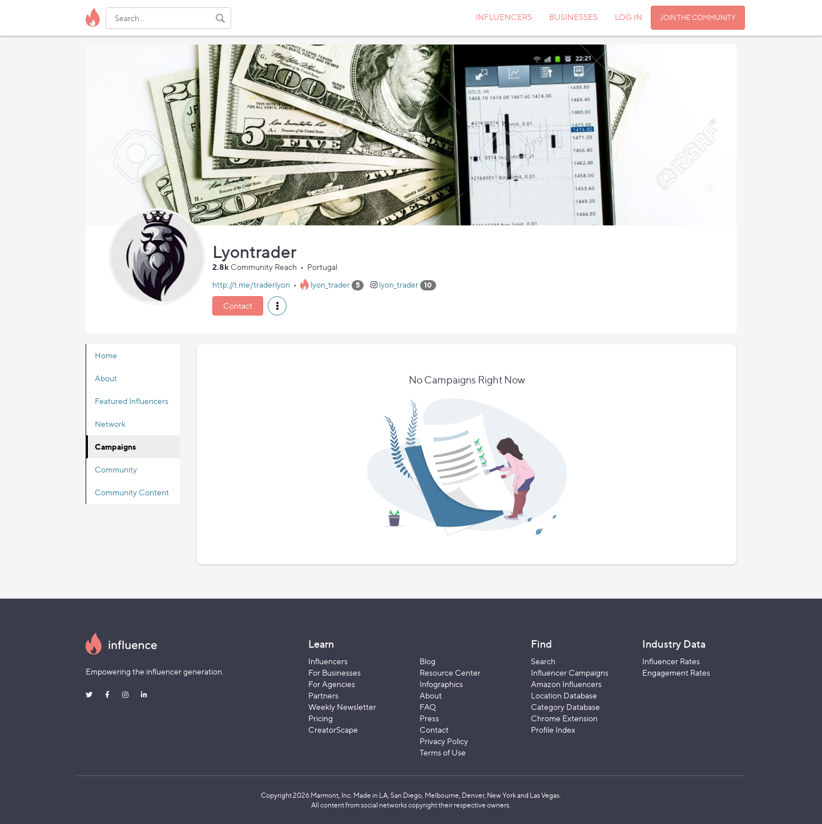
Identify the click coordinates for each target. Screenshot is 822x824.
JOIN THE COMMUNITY (698, 17)
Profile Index (553, 729)
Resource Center (450, 672)
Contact (237, 305)
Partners (323, 695)
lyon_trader (330, 284)
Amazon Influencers (566, 684)
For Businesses (334, 672)
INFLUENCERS (504, 17)
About (106, 378)
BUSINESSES (573, 17)
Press (429, 718)
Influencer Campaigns (570, 672)
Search (543, 661)
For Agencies (331, 684)
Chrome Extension (564, 718)
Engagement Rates (676, 672)
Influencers (328, 661)
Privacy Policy (444, 741)
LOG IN (628, 17)
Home (106, 355)
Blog (428, 661)
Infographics (441, 684)
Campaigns (115, 446)
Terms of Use (443, 752)
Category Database (565, 707)
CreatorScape (333, 729)
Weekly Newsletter (342, 707)
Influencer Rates (671, 661)
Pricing (320, 718)
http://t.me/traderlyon (251, 284)
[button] (277, 306)
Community (116, 469)
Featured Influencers (131, 401)
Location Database (564, 695)
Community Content (132, 492)
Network (110, 424)
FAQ (428, 707)
